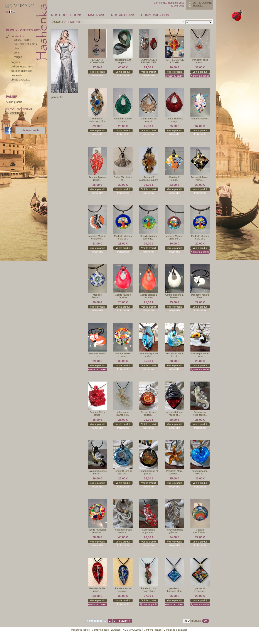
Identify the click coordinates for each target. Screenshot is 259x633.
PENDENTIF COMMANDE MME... (97, 62)
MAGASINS (96, 15)
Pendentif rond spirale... (148, 413)
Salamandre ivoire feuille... (200, 413)
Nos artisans (123, 15)
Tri (182, 21)
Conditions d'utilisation (175, 629)
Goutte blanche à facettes (174, 296)
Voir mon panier (21, 108)
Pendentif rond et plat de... (123, 472)
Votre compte (202, 3)
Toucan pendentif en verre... (200, 354)
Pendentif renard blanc (200, 296)
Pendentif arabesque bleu (97, 119)
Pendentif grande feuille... (149, 354)
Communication (155, 15)
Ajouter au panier (174, 75)
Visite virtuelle (30, 130)
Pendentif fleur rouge (97, 413)
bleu (16, 48)
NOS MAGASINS (132, 629)
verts (17, 52)
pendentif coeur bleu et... (200, 472)
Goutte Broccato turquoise (123, 119)
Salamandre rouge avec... (149, 531)
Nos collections (66, 15)
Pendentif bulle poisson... (200, 61)
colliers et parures (22, 66)
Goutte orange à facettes (148, 296)
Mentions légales (153, 629)
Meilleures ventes (80, 629)
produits (196, 620)
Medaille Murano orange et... (97, 237)
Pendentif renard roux (97, 354)
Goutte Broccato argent (148, 119)
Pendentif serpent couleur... (123, 531)
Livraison (116, 629)
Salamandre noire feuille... (97, 472)
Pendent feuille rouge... (97, 589)
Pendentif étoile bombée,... (174, 472)
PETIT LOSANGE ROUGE (174, 61)
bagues (15, 62)
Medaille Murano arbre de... (123, 237)
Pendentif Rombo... (174, 178)
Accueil (58, 21)
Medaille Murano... (97, 296)
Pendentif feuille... (199, 118)
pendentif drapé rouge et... (174, 413)
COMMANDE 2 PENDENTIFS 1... (149, 62)
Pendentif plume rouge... (97, 178)
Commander (18, 113)
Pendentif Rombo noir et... (200, 178)
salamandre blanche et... (123, 413)
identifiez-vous (176, 2)
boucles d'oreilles (21, 70)
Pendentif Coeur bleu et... (174, 354)
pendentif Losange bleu (174, 589)
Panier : (198, 5)
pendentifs (17, 36)
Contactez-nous (100, 629)
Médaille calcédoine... (200, 531)
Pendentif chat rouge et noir (148, 589)
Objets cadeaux (20, 79)
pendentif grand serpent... (123, 61)
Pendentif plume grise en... (174, 531)
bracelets (16, 75)
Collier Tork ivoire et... (123, 178)
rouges (18, 57)
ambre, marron (22, 39)
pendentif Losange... (199, 589)
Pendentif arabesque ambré (148, 178)
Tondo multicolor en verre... (97, 531)
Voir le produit (97, 71)
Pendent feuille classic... (123, 589)
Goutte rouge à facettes (123, 296)
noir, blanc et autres (25, 44)
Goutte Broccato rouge (174, 119)
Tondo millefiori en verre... (123, 354)
